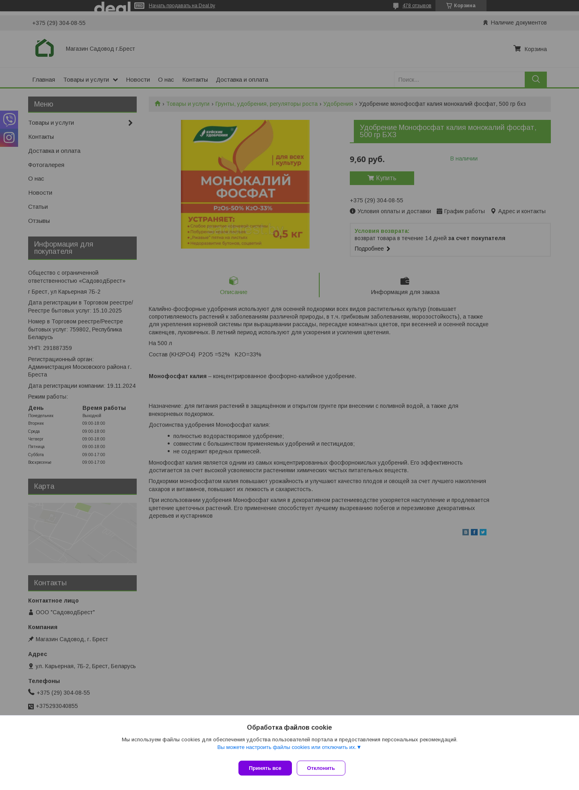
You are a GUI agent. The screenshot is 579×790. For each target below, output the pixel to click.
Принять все (265, 768)
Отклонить (324, 768)
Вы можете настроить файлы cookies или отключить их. (286, 750)
